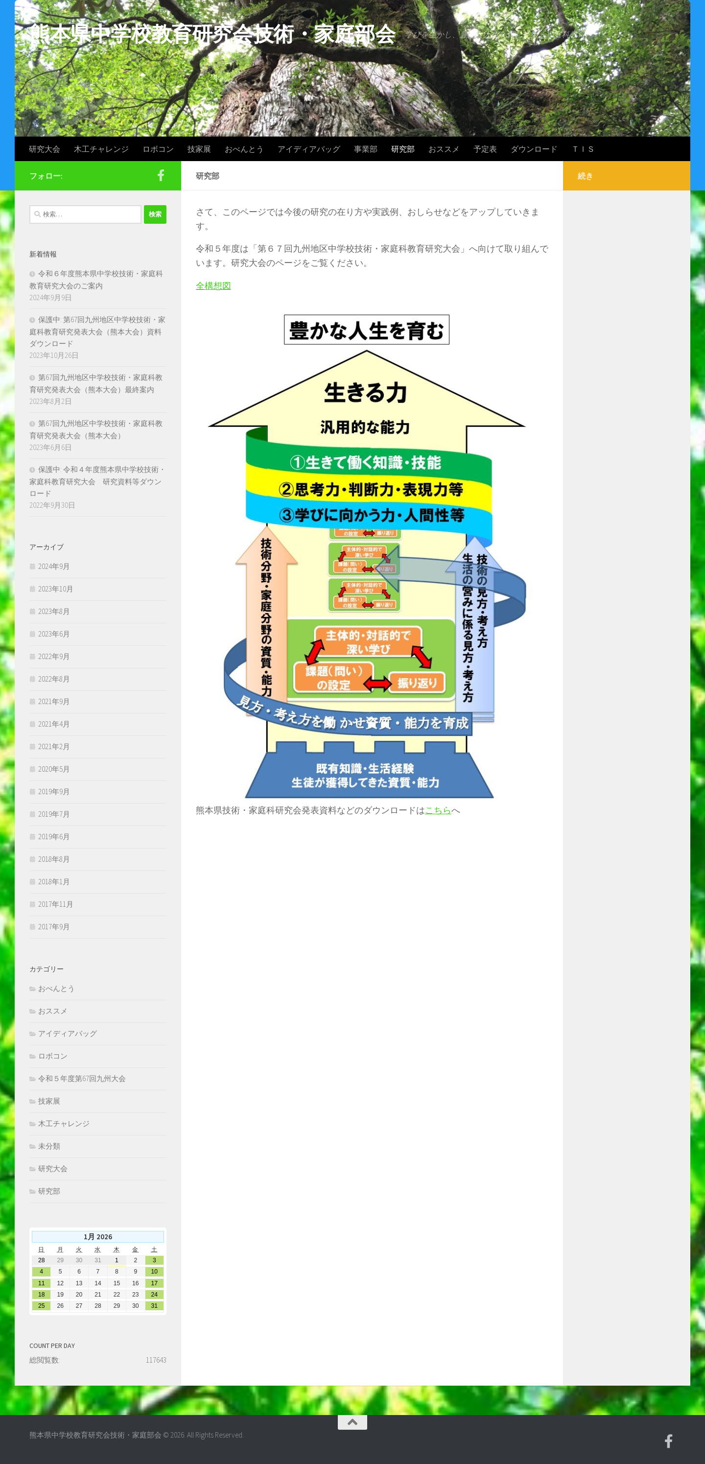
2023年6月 (54, 633)
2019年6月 (54, 836)
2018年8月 (54, 859)
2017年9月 (54, 926)
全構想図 (213, 285)
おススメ (444, 149)
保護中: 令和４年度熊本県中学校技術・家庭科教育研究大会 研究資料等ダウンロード (97, 481)
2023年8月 (54, 611)
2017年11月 (55, 904)
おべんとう (244, 149)
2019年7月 (54, 814)
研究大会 (44, 149)
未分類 (49, 1146)
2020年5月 (54, 769)
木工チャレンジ (101, 149)
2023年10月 (55, 588)
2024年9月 (54, 566)
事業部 (365, 149)
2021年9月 (54, 701)
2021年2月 (54, 746)
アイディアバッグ (309, 149)
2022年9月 (54, 656)
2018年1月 (54, 881)
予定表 (485, 149)
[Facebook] (160, 175)
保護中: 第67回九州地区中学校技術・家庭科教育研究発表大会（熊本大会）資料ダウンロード (97, 331)
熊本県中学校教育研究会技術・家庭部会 (212, 34)
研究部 (403, 149)
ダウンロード (534, 149)
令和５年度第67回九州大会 (82, 1078)
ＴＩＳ (583, 149)
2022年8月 (54, 679)
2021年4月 (54, 724)
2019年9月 (54, 791)
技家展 (199, 149)
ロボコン (158, 149)
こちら (438, 810)
